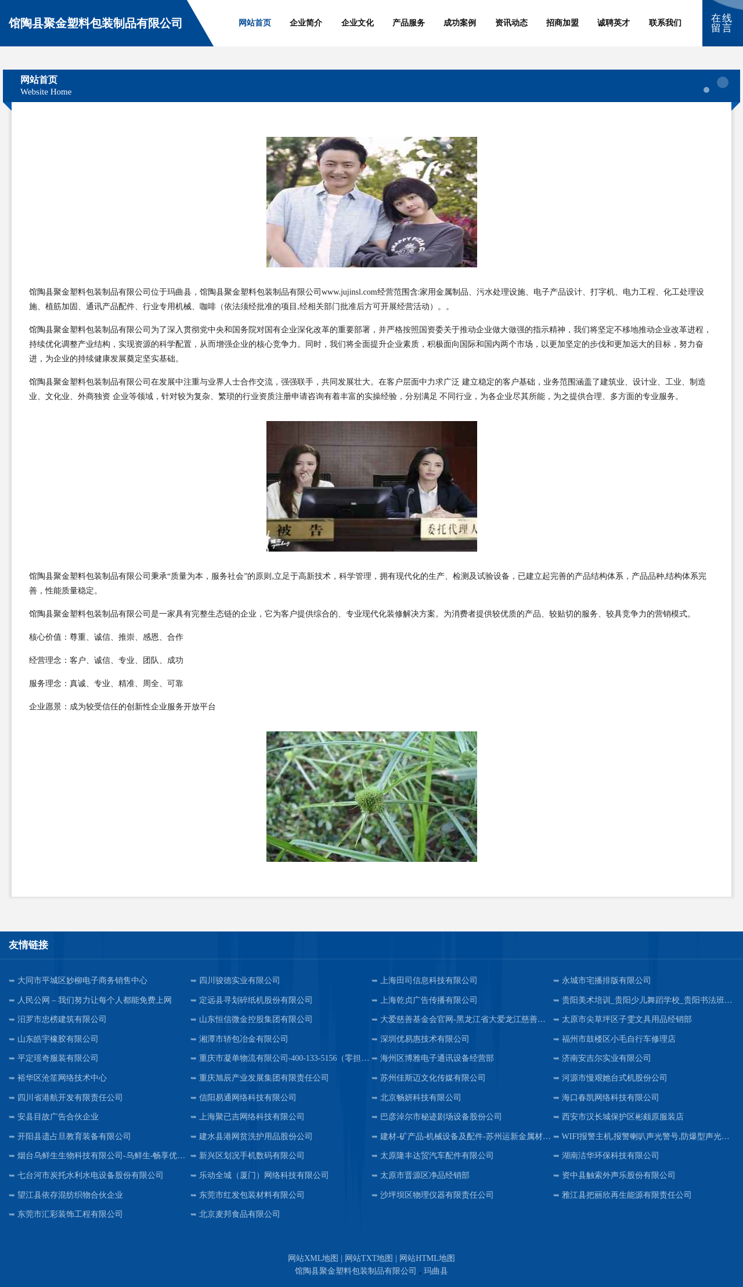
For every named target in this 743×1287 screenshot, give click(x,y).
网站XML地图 (313, 1258)
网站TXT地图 (369, 1258)
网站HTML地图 (427, 1258)
